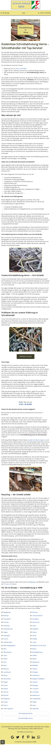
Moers (34, 649)
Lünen (34, 642)
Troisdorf (35, 689)
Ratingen (35, 685)
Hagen (5, 632)
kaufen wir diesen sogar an (37, 440)
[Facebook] (22, 737)
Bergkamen (7, 612)
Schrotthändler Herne (25, 718)
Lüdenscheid (7, 642)
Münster (6, 669)
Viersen (5, 692)
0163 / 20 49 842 (44, 13)
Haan (34, 705)
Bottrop (6, 616)
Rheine (5, 689)
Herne (34, 636)
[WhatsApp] (38, 737)
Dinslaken (35, 619)
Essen (34, 626)
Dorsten (6, 622)
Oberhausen (7, 652)
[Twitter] (17, 737)
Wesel (5, 659)
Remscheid (7, 679)
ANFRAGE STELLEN (25, 356)
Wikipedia (32, 582)
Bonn (5, 665)
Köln (4, 662)
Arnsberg (35, 692)
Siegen (5, 682)
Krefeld (34, 639)
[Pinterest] (28, 737)
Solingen (35, 672)
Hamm (34, 632)
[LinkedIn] (33, 737)
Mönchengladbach (9, 645)
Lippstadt (35, 709)
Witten (34, 659)
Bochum (35, 612)
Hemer (5, 702)
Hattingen (6, 636)
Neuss (5, 675)
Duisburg (6, 626)
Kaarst (5, 705)
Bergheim (6, 699)
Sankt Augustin (8, 709)
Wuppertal (35, 662)
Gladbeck (35, 629)
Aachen (34, 669)
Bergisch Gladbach (38, 679)
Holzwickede (36, 699)
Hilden (34, 702)
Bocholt (5, 695)
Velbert (34, 655)
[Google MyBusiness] (12, 737)
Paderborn (35, 675)
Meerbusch (36, 695)
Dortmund (35, 622)
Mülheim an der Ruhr (39, 645)
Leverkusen (7, 672)
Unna (5, 655)
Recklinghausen (37, 652)
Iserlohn (35, 682)
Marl (4, 649)
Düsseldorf (7, 619)
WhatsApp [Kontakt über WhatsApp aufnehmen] (4, 13)
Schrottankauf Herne (25, 713)
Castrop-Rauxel (37, 616)
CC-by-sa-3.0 (8, 584)
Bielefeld (35, 665)
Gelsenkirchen (8, 629)
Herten (5, 639)
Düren (5, 685)
